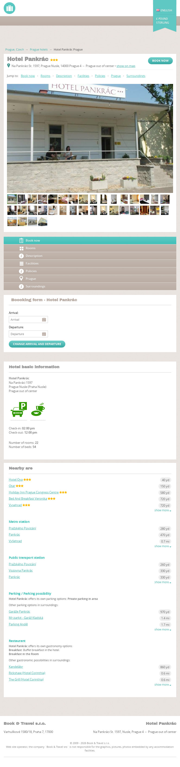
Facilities (83, 76)
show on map (126, 66)
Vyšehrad (15, 541)
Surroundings (135, 76)
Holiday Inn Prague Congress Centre (34, 492)
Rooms (45, 76)
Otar (12, 486)
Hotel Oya (16, 479)
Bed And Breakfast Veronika (28, 498)
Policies (100, 76)
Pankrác (14, 534)
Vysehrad (15, 505)
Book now (160, 61)
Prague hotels (39, 49)
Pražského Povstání (22, 528)
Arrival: (13, 313)
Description (64, 76)
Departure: (16, 327)
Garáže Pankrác (19, 611)
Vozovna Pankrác (21, 570)
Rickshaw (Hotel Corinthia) (27, 673)
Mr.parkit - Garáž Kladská (26, 618)
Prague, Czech (14, 49)
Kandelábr (16, 667)
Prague (116, 76)
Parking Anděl (18, 624)
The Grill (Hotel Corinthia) (26, 679)
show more (163, 510)
